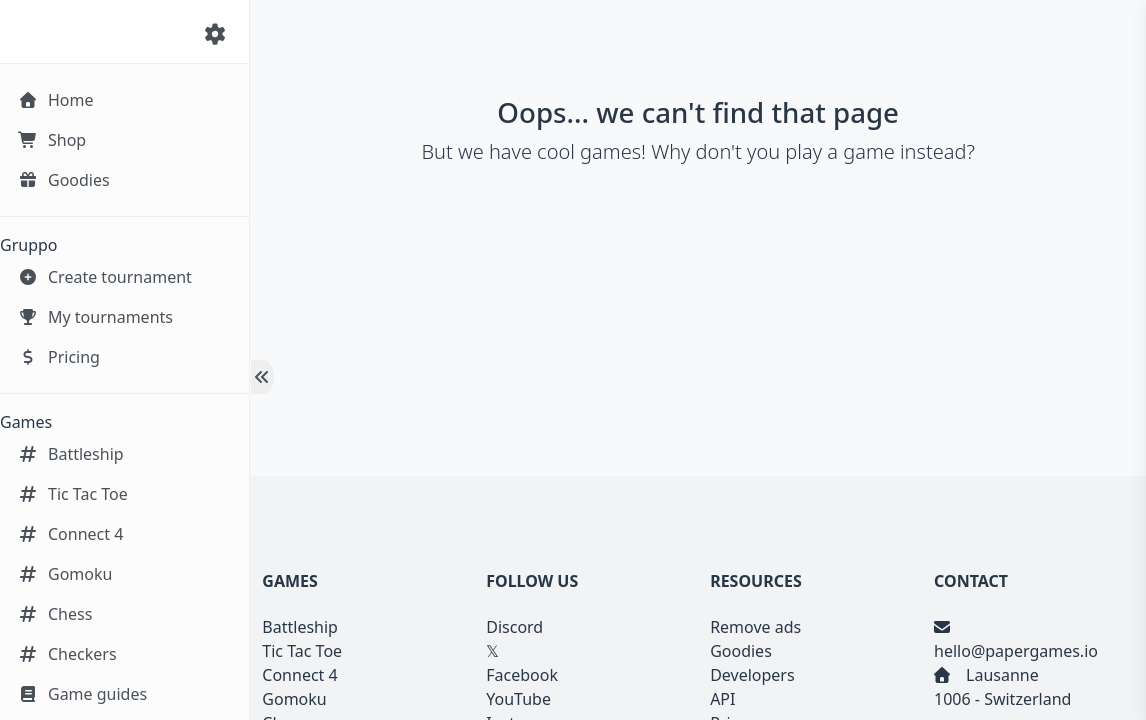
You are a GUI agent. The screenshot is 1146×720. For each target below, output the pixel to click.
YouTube (518, 699)
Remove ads (755, 627)
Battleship (300, 627)
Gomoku (294, 699)
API (722, 699)
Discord (514, 627)
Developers (752, 675)
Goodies (741, 651)
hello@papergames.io (1016, 651)
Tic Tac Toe (302, 651)
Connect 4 (299, 675)
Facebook (522, 675)
